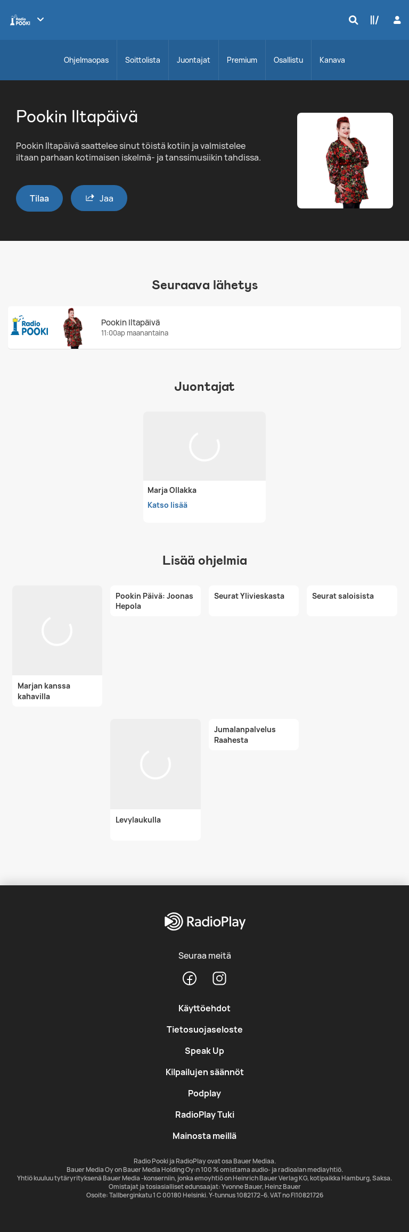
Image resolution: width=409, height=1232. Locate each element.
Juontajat (193, 60)
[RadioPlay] (204, 922)
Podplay (204, 1093)
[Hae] (351, 19)
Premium (242, 60)
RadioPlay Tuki (204, 1114)
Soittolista (142, 60)
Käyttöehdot (204, 1008)
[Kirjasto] (372, 19)
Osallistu (288, 60)
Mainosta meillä (204, 1136)
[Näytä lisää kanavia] (40, 19)
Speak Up (204, 1051)
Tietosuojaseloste (205, 1029)
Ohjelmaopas (86, 60)
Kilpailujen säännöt (205, 1072)
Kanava (332, 60)
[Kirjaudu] (396, 20)
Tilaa (39, 198)
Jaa (99, 198)
